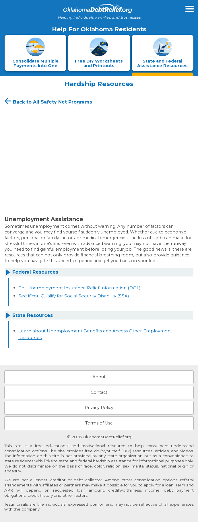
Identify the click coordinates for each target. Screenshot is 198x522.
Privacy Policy (99, 407)
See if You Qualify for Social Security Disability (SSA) (73, 296)
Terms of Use (99, 423)
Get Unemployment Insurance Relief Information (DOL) (79, 288)
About (99, 376)
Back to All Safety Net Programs (47, 101)
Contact (99, 392)
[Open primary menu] (189, 9)
